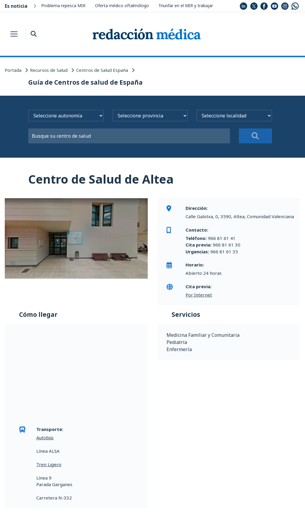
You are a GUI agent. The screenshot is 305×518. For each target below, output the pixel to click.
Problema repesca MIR (63, 5)
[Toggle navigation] (14, 34)
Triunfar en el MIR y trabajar (185, 5)
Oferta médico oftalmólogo (122, 5)
